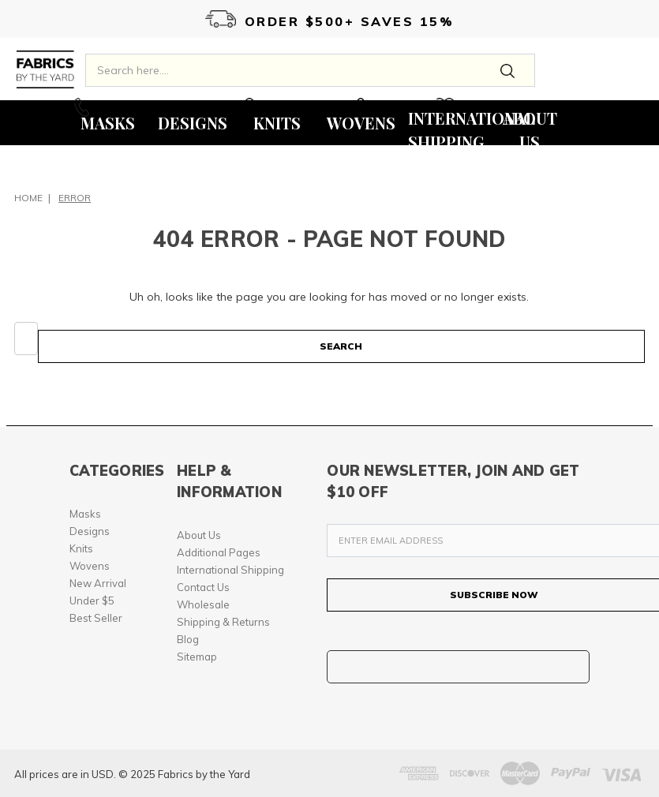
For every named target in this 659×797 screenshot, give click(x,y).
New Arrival (97, 583)
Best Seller (95, 618)
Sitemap (197, 656)
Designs (89, 531)
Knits (81, 548)
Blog (188, 639)
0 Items (383, 107)
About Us (199, 535)
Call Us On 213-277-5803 (148, 107)
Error (74, 198)
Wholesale (203, 604)
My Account (287, 107)
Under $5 (91, 600)
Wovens (89, 565)
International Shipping (230, 569)
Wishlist (473, 106)
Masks (85, 513)
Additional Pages (218, 552)
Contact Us (203, 587)
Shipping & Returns (223, 622)
